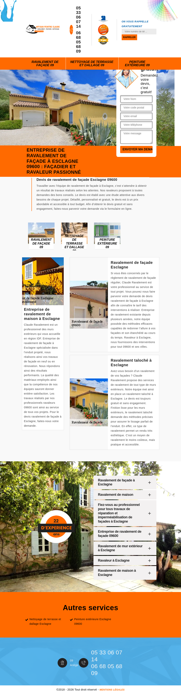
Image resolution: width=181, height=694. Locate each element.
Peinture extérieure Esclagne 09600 (92, 621)
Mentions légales (112, 689)
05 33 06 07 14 (78, 17)
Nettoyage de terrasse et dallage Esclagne (45, 621)
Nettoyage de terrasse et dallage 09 (91, 63)
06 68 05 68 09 (78, 42)
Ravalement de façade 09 (44, 63)
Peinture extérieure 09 (137, 63)
